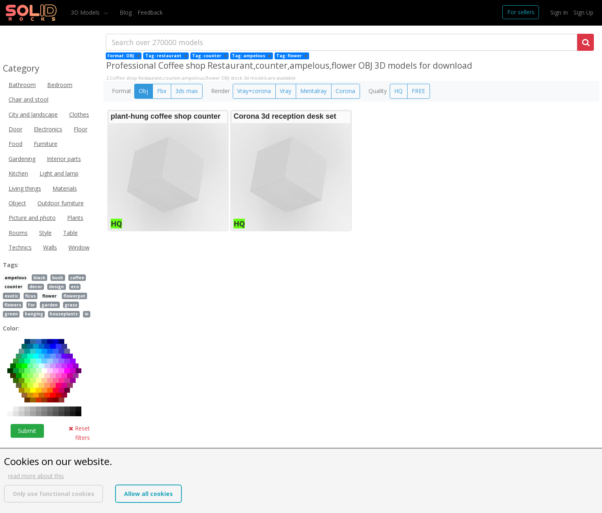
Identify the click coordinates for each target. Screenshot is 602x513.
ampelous (15, 277)
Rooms (18, 233)
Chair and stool (28, 99)
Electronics (48, 129)
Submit (27, 431)
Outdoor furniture (60, 203)
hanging (34, 314)
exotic (11, 296)
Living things (25, 188)
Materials (64, 188)
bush (57, 277)
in (87, 314)
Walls (50, 247)
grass (71, 305)
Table (70, 233)
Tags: (11, 265)
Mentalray (313, 91)
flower (49, 296)
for (31, 305)
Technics (20, 247)
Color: (11, 328)
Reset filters (79, 432)
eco (75, 286)
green (11, 314)
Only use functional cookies (53, 494)
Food (15, 144)
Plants (75, 218)
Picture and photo (32, 218)
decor (35, 286)
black (39, 277)
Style (45, 233)
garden (49, 305)
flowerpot (74, 296)
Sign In (559, 12)
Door (15, 129)
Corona (345, 91)
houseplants (64, 314)
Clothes (79, 114)
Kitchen (18, 173)
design (56, 286)
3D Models (86, 12)
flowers (12, 305)
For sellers (520, 12)
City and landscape (33, 114)
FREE (418, 91)
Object (17, 203)
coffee (77, 277)
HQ (398, 91)
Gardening (22, 159)
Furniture (45, 144)
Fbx (161, 91)
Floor (80, 129)
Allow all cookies (148, 494)
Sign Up (583, 12)
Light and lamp (59, 173)
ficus (30, 296)
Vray (285, 91)
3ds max (186, 91)
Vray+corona (254, 91)
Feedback (150, 12)
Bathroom (22, 85)
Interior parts (64, 159)
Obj (143, 91)
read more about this (36, 476)
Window (78, 247)
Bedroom (59, 85)
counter (13, 286)
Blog (126, 12)
